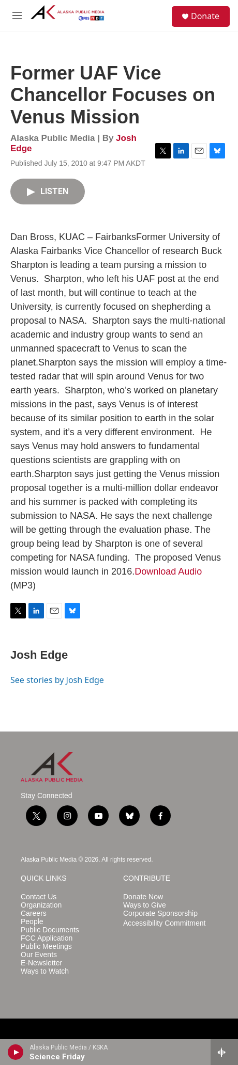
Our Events (39, 955)
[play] (15, 1052)
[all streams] (224, 1052)
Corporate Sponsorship (160, 913)
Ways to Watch (45, 971)
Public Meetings (46, 946)
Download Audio (168, 571)
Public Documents (50, 930)
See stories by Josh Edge (57, 680)
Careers (34, 913)
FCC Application (46, 938)
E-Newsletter (41, 963)
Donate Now (143, 897)
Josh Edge (39, 654)
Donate (205, 16)
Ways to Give (144, 905)
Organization (41, 905)
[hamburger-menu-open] (16, 15)
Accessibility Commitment (164, 923)
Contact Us (38, 897)
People (32, 922)
